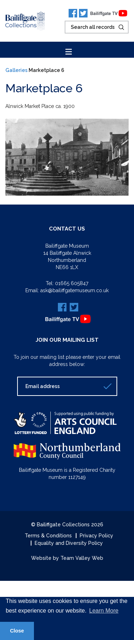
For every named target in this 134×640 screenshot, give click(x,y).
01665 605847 (71, 283)
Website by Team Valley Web (67, 558)
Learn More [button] (104, 611)
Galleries (16, 70)
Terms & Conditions (48, 535)
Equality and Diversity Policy (69, 543)
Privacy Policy (96, 535)
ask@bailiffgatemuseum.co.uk (74, 290)
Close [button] (17, 631)
